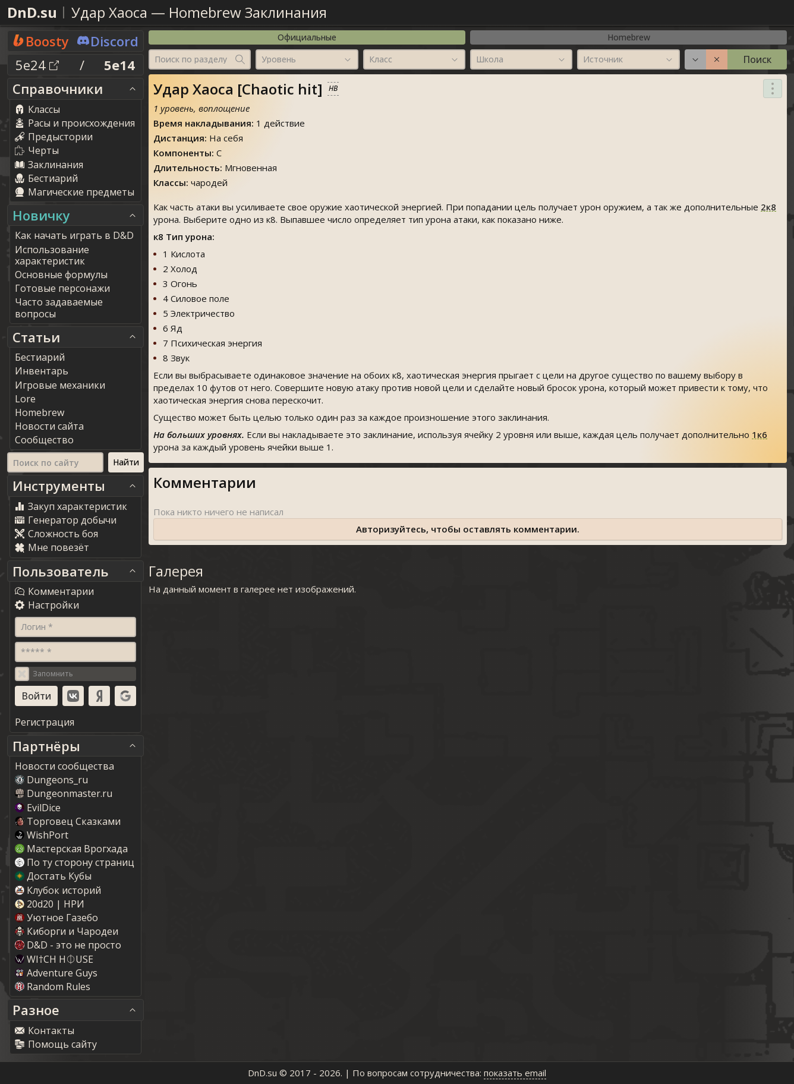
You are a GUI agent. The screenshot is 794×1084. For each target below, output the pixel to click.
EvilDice (38, 807)
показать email (515, 1073)
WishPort (41, 835)
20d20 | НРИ (49, 903)
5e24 (37, 65)
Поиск (757, 59)
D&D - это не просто (68, 944)
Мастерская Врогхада (71, 848)
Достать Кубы (53, 876)
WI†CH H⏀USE (54, 959)
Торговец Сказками (68, 821)
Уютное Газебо (56, 917)
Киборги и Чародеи (66, 931)
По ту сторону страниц (74, 862)
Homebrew (628, 37)
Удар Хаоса (109, 12)
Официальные (307, 37)
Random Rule (52, 986)
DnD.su (32, 12)
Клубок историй (58, 890)
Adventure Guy (56, 972)
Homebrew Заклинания (248, 12)
